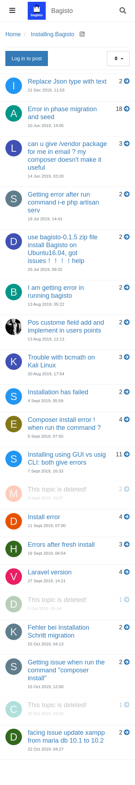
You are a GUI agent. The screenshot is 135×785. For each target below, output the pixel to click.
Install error (44, 517)
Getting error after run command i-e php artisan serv (63, 202)
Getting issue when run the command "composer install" (66, 670)
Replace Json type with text (67, 81)
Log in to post (27, 58)
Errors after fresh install (61, 544)
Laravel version (50, 572)
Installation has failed (58, 392)
